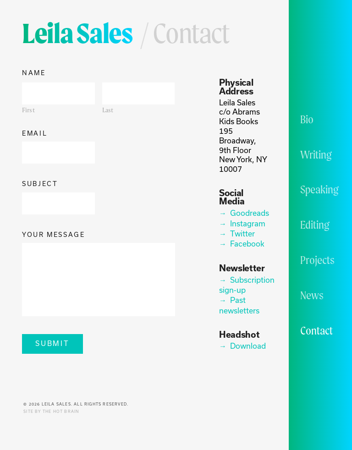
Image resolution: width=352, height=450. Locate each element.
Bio (307, 119)
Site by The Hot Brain (51, 411)
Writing (316, 154)
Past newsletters (239, 305)
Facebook (247, 243)
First (28, 110)
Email (34, 133)
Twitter (242, 233)
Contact (316, 330)
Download (248, 345)
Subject (40, 184)
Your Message (53, 234)
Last (108, 110)
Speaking (319, 189)
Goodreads (249, 213)
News (312, 295)
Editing (315, 224)
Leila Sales (77, 33)
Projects (317, 260)
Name (34, 73)
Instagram (247, 223)
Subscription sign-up (244, 284)
